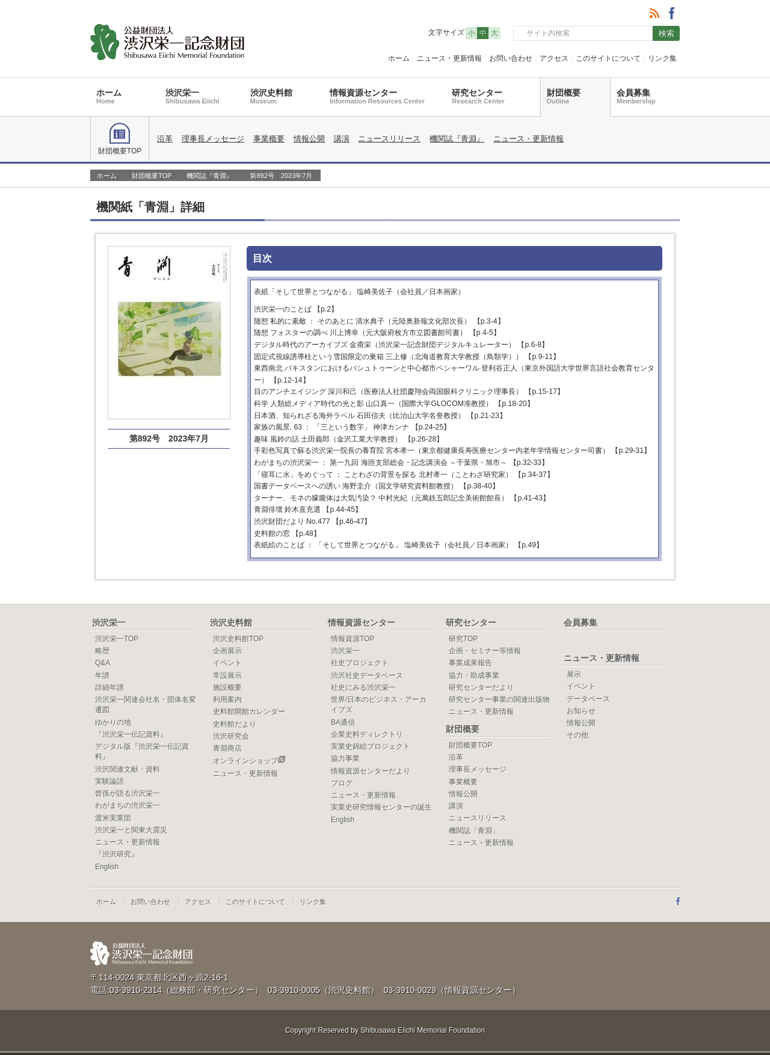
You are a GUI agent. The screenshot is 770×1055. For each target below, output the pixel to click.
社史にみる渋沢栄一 (363, 687)
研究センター (478, 96)
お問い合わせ (510, 58)
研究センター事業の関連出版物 (499, 699)
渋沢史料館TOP (238, 639)
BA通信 (343, 722)
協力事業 (345, 758)
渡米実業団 (113, 818)
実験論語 (109, 781)
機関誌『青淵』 (457, 138)
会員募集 (636, 96)
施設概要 (227, 687)
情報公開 (309, 138)
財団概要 (564, 96)
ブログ (342, 783)
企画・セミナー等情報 (485, 651)
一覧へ (652, 205)
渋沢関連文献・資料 (127, 769)
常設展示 (227, 675)
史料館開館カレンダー (249, 711)
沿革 (165, 138)
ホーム (399, 58)
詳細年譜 (109, 687)
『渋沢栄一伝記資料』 (131, 734)
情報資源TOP (352, 639)
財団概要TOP (119, 139)
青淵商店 (227, 748)
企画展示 (227, 651)
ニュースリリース (389, 138)
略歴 (102, 651)
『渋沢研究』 (116, 854)
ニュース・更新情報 (449, 58)
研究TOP (463, 639)
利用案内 (227, 699)
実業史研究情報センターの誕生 (381, 807)
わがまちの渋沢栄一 (127, 805)
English (107, 867)
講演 (342, 138)
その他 (577, 735)
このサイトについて (608, 58)
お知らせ (581, 711)
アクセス (554, 58)
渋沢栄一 (192, 96)
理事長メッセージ (213, 138)
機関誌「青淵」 (474, 830)
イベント (227, 663)
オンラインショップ (249, 761)
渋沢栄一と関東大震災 (131, 830)
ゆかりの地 (113, 722)
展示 (574, 674)
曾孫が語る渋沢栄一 (127, 793)
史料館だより (234, 724)
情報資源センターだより (370, 771)
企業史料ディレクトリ (367, 734)
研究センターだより (481, 687)
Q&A (102, 663)
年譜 (102, 675)
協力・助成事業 (474, 675)
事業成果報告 (470, 663)
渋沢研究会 (231, 736)
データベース (588, 699)
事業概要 (269, 138)
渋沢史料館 (271, 96)
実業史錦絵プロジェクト (370, 746)
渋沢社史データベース (367, 675)
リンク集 (662, 58)
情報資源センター (377, 96)
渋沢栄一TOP (116, 639)
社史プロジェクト (360, 663)
